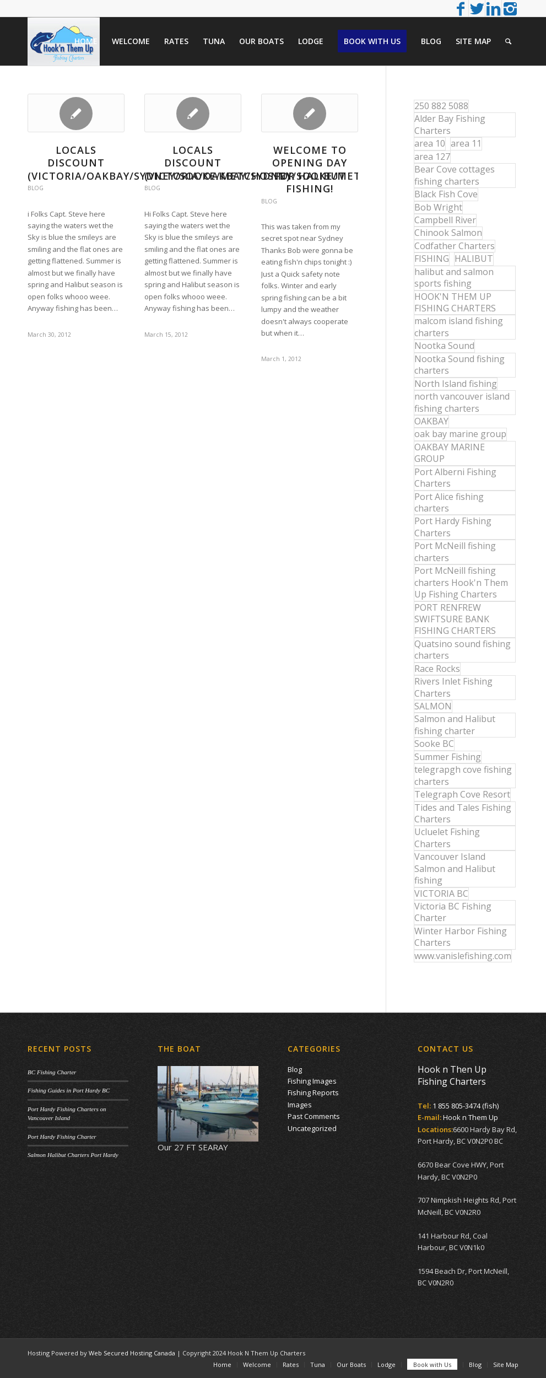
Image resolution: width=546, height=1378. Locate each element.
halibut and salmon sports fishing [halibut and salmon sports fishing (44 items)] (454, 277)
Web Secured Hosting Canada (132, 1353)
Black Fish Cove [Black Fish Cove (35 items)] (446, 194)
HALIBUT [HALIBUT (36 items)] (474, 258)
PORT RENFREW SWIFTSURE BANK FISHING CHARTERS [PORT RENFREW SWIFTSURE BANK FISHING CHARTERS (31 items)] (455, 619)
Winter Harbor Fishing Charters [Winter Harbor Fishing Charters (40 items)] (460, 937)
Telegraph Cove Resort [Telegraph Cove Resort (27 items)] (462, 794)
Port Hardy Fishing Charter (62, 1136)
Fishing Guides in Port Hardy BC (69, 1090)
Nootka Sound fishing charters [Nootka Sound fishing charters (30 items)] (459, 364)
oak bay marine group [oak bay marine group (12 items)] (460, 434)
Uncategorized (312, 1128)
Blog (36, 188)
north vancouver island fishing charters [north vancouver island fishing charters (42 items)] (462, 402)
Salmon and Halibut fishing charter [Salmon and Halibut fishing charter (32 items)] (454, 724)
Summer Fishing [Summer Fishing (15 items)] (447, 757)
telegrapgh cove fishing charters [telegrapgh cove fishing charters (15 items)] (463, 775)
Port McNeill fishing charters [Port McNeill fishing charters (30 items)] (455, 551)
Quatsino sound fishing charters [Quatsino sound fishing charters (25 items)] (462, 649)
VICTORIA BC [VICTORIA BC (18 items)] (441, 893)
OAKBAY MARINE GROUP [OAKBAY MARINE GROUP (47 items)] (449, 453)
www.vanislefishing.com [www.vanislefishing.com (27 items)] (462, 956)
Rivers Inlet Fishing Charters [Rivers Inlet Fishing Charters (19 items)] (453, 687)
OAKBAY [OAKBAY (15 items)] (431, 421)
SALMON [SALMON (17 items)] (433, 706)
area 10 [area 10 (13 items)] (429, 143)
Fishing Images (312, 1081)
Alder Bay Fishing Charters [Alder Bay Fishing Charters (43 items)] (449, 124)
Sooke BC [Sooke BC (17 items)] (434, 744)
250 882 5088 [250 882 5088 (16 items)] (441, 106)
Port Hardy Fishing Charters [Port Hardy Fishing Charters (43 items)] (452, 527)
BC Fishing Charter (52, 1072)
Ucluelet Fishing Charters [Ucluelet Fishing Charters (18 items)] (447, 837)
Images (300, 1105)
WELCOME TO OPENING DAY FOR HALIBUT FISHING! (309, 169)
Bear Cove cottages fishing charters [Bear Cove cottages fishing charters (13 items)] (454, 175)
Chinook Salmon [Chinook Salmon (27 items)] (448, 233)
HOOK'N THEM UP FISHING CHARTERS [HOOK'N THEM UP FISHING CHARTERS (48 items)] (455, 302)
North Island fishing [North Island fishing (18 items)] (455, 384)
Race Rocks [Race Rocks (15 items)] (437, 669)
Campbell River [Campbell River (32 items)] (445, 220)
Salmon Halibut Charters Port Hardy (73, 1154)
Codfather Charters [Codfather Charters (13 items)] (454, 246)
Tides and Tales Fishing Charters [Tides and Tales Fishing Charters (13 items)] (462, 813)
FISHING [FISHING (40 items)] (431, 258)
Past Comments (314, 1116)
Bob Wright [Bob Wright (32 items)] (438, 207)
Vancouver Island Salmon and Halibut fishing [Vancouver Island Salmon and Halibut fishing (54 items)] (454, 868)
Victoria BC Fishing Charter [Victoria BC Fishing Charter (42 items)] (452, 912)
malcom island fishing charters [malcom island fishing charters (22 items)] (458, 326)
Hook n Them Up (470, 1117)
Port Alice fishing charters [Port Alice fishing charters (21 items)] (449, 502)
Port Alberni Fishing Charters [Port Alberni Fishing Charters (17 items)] (455, 477)
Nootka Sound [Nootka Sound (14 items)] (444, 346)
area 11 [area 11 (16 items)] (466, 143)
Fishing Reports (313, 1092)
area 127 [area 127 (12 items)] (432, 156)
